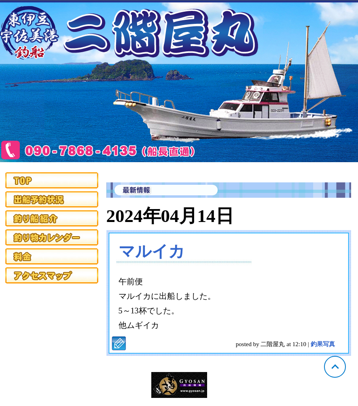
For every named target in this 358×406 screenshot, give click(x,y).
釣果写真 (323, 344)
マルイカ (152, 251)
